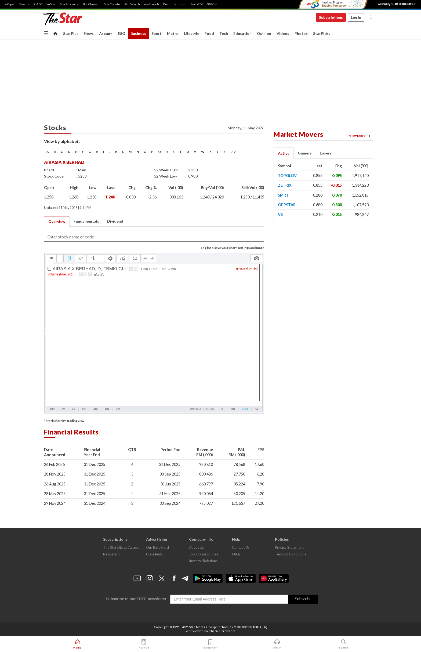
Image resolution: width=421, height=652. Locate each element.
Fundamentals (86, 221)
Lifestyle (191, 33)
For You (144, 644)
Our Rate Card (157, 547)
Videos (283, 33)
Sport (156, 33)
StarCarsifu (112, 4)
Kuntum (180, 4)
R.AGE (38, 4)
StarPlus (70, 33)
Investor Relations (203, 561)
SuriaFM (197, 4)
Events (24, 4)
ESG (121, 33)
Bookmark (210, 644)
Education (242, 33)
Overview (56, 221)
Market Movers (299, 134)
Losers (326, 153)
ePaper (10, 4)
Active (283, 153)
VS (280, 214)
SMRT (283, 195)
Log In (356, 17)
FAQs (236, 554)
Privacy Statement (289, 547)
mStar (51, 4)
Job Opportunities (203, 554)
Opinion (264, 33)
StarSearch (132, 4)
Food (209, 33)
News (89, 33)
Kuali (166, 4)
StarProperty (69, 4)
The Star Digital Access (121, 547)
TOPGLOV (287, 175)
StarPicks (321, 33)
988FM (212, 4)
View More (360, 136)
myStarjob (151, 4)
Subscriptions (331, 17)
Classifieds (154, 554)
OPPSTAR (287, 204)
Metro (173, 33)
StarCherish (91, 4)
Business (138, 33)
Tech (223, 33)
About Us (196, 547)
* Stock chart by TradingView (64, 420)
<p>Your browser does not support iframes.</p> (154, 333)
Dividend (115, 221)
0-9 (232, 152)
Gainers (305, 153)
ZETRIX (285, 185)
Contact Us (240, 547)
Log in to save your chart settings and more (232, 248)
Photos (301, 33)
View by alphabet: (62, 141)
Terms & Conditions (290, 554)
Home (77, 644)
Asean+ (105, 33)
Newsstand (112, 554)
